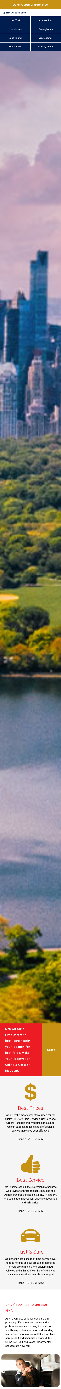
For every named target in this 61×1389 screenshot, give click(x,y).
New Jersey (15, 29)
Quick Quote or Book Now (30, 4)
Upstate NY (15, 46)
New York (15, 20)
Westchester (45, 38)
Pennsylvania (46, 29)
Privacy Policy (45, 46)
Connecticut (45, 20)
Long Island (15, 38)
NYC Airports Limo (16, 12)
